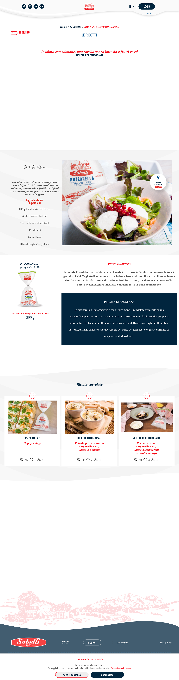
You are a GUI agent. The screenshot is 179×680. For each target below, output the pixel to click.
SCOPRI (92, 653)
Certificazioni (122, 653)
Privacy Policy (165, 653)
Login (147, 6)
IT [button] (130, 6)
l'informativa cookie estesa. (121, 668)
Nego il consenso (72, 675)
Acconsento (107, 675)
